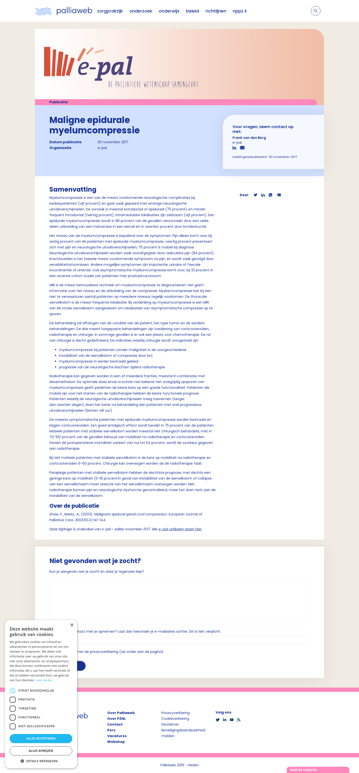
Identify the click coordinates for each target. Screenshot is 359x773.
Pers (111, 730)
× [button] (71, 625)
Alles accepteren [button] (41, 738)
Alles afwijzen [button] (41, 751)
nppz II (239, 11)
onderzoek (140, 11)
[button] (41, 761)
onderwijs (169, 11)
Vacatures (117, 736)
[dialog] (41, 694)
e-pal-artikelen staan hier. (180, 529)
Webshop (116, 741)
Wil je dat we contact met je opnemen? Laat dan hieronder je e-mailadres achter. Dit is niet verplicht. (135, 631)
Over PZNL (116, 718)
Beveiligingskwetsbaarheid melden (183, 733)
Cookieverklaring (175, 718)
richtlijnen (216, 11)
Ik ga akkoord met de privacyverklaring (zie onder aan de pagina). (108, 651)
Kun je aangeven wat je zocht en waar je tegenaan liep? (96, 571)
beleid (192, 11)
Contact (115, 724)
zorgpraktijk (110, 11)
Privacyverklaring (175, 712)
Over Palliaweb (121, 712)
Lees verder (44, 680)
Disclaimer (170, 724)
